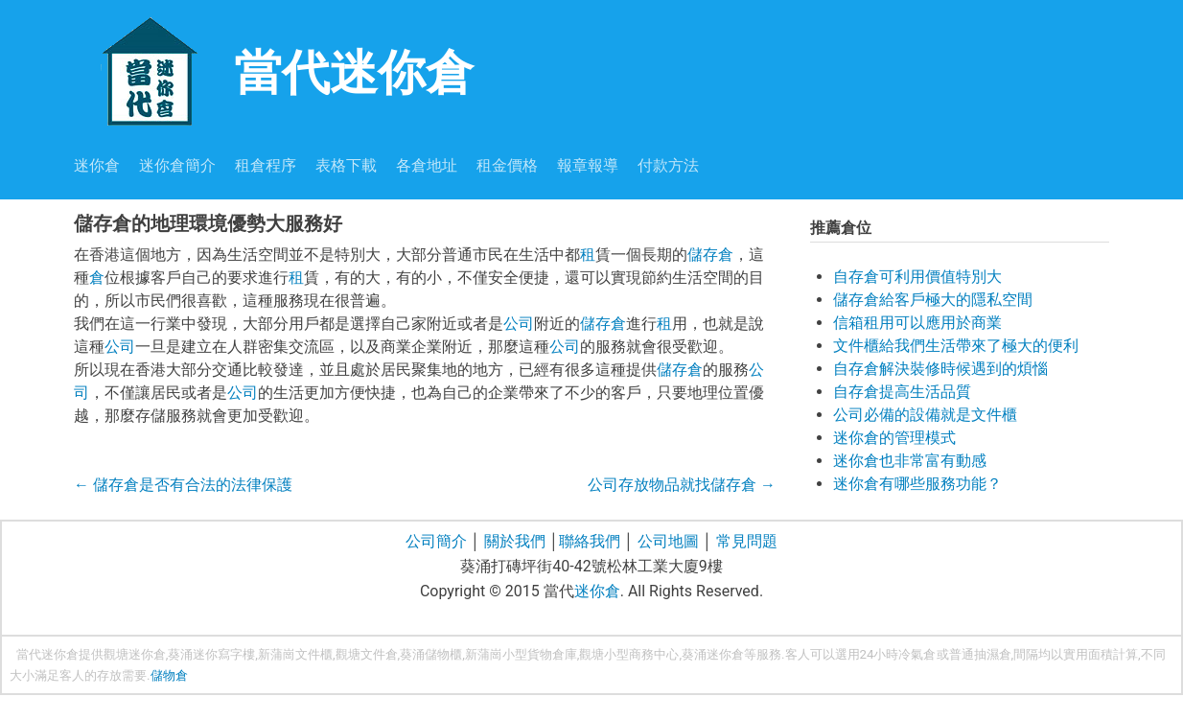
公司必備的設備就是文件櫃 (925, 415)
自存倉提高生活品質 (902, 392)
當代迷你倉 (274, 70)
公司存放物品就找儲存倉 (682, 485)
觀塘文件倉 (367, 654)
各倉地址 (426, 165)
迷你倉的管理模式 (894, 438)
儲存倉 (710, 254)
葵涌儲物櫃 (431, 654)
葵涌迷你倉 (713, 654)
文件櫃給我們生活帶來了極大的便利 (956, 346)
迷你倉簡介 (177, 165)
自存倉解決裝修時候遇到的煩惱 (940, 369)
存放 (109, 675)
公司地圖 (668, 541)
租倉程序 (265, 165)
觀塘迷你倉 (135, 654)
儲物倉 (169, 675)
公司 (518, 323)
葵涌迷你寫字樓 (211, 654)
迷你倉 (97, 165)
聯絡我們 (589, 541)
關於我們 (514, 541)
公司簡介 (436, 541)
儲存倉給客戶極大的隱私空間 (932, 299)
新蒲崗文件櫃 (295, 654)
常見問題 (746, 541)
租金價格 (507, 165)
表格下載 (346, 165)
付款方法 (668, 165)
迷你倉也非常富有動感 (909, 461)
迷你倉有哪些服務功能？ (917, 484)
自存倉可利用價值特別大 (917, 276)
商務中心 (654, 654)
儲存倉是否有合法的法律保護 (183, 485)
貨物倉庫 (552, 654)
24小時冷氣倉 (898, 654)
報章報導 (587, 165)
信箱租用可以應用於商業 (917, 323)
